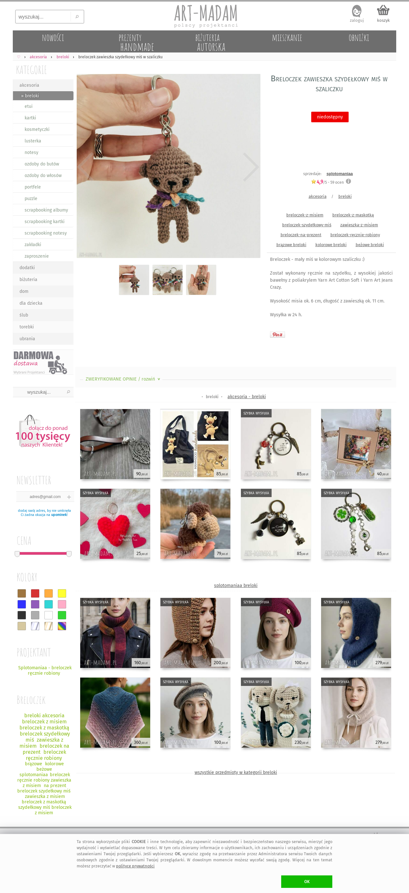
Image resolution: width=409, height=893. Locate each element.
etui (29, 106)
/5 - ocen (327, 182)
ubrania (27, 339)
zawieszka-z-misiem (359, 224)
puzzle (31, 198)
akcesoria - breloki (247, 396)
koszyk (383, 20)
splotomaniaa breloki (236, 585)
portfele (33, 187)
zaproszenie (37, 256)
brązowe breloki (291, 244)
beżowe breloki (370, 244)
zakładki (33, 244)
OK (307, 881)
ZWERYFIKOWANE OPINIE (123, 379)
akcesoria (29, 85)
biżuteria (28, 279)
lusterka (33, 141)
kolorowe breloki (331, 244)
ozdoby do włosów (43, 175)
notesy (31, 152)
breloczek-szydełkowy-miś (306, 224)
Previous (85, 167)
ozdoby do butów (42, 164)
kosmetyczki (37, 129)
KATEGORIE (31, 69)
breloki (345, 196)
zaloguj (357, 20)
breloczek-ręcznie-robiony (355, 234)
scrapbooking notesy (46, 233)
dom (23, 291)
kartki (30, 118)
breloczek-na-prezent (301, 234)
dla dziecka (30, 303)
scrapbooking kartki (45, 221)
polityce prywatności (135, 866)
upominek (59, 515)
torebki (26, 327)
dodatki (27, 267)
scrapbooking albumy (46, 210)
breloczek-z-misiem (304, 215)
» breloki (30, 96)
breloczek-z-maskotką (353, 215)
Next (250, 167)
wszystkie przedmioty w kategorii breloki (236, 772)
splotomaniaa (340, 173)
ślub (23, 315)
